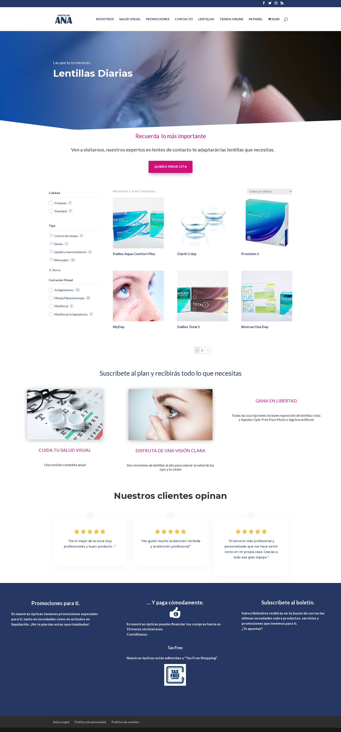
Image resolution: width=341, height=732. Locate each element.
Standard (61, 211)
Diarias (58, 244)
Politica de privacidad (90, 722)
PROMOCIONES (157, 19)
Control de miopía (66, 236)
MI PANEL (256, 19)
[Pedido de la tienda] (269, 191)
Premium (61, 203)
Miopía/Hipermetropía (69, 298)
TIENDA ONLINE (231, 19)
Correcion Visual (61, 280)
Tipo (52, 225)
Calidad (54, 193)
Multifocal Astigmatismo (71, 314)
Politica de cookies (125, 722)
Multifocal (61, 306)
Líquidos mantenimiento (70, 252)
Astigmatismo (64, 290)
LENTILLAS (206, 19)
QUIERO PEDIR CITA (170, 167)
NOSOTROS (105, 19)
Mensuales (61, 260)
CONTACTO (184, 19)
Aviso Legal (61, 722)
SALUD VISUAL (129, 19)
